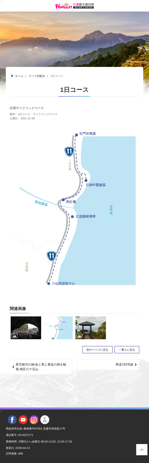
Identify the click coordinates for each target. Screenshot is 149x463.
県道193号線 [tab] (124, 364)
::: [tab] (1, 1)
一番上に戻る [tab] (142, 449)
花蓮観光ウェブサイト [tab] (74, 6)
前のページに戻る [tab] (97, 349)
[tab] (26, 327)
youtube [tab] (23, 419)
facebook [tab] (12, 419)
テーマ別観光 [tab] (37, 76)
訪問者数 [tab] (11, 453)
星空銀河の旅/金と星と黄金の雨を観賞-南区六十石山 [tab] (41, 367)
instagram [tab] (33, 419)
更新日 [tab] (10, 447)
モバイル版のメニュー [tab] (5, 5)
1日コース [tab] (56, 76)
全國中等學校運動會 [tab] (44, 419)
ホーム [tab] (19, 76)
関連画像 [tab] (18, 308)
